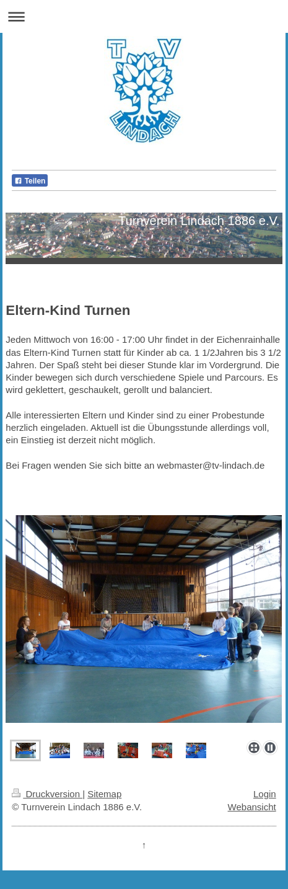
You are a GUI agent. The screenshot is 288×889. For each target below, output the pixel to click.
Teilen (29, 181)
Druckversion (47, 794)
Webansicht (252, 807)
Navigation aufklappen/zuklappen (144, 16)
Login (264, 794)
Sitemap (104, 794)
